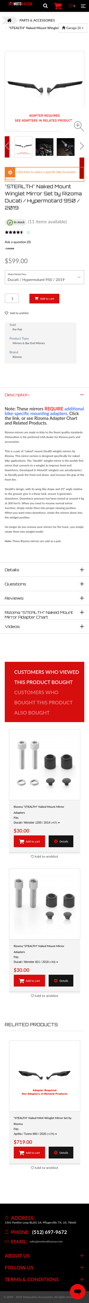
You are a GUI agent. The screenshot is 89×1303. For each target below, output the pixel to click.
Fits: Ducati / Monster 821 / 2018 (36, 960)
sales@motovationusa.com (46, 1241)
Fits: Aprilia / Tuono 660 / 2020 (35, 1132)
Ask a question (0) (18, 242)
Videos (12, 626)
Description (16, 394)
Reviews (14, 598)
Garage (73, 28)
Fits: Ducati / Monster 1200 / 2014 (37, 820)
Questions (15, 584)
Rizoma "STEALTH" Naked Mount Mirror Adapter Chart (39, 614)
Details (12, 569)
